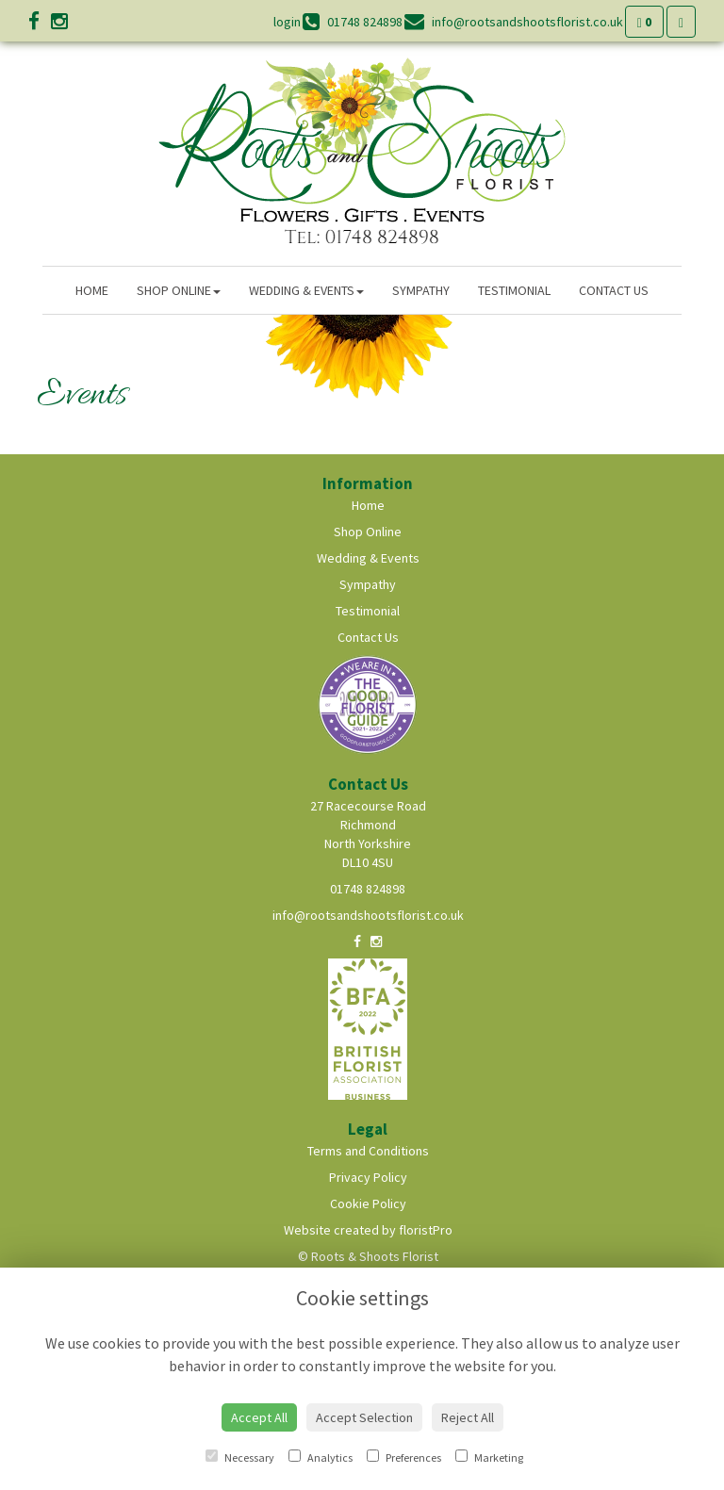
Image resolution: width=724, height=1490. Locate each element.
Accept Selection (364, 1417)
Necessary (240, 1457)
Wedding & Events (306, 290)
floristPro (425, 1229)
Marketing (489, 1457)
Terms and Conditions (368, 1150)
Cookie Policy (368, 1203)
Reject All (467, 1417)
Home (91, 290)
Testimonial (514, 290)
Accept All (259, 1417)
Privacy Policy (368, 1177)
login (287, 21)
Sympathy (421, 290)
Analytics (320, 1457)
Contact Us (614, 290)
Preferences (404, 1457)
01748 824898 (367, 888)
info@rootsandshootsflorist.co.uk (368, 915)
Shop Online (179, 290)
